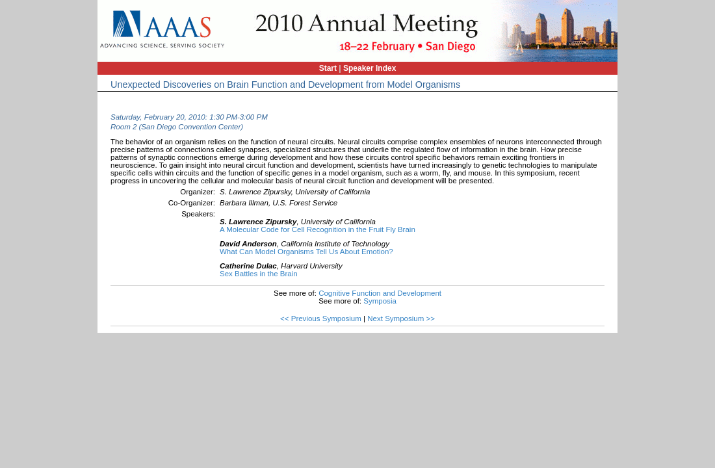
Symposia (379, 301)
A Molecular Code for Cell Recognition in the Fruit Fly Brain (317, 229)
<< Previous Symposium (320, 318)
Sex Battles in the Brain (259, 274)
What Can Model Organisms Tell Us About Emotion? (306, 251)
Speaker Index (369, 68)
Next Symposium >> (401, 318)
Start (328, 68)
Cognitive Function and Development (379, 293)
